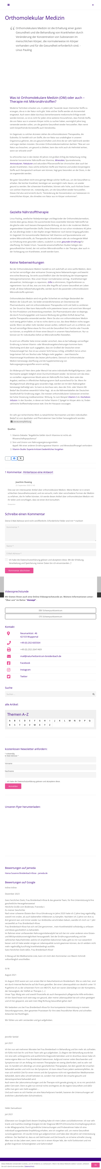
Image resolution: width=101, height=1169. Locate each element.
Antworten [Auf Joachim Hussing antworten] (11, 504)
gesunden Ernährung (71, 241)
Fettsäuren (28, 163)
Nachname (9, 771)
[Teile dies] (14, 458)
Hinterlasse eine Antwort (38, 472)
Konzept (31, 600)
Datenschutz (29, 1166)
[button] (8, 5)
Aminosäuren (16, 163)
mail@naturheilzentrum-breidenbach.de (40, 656)
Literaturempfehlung (21, 421)
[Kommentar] (50, 532)
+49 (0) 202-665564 (30, 642)
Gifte (50, 282)
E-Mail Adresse (12, 756)
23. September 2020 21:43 (25, 485)
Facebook (25, 662)
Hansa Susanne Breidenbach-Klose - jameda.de (26, 873)
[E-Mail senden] (8, 458)
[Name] (50, 546)
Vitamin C (72, 397)
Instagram (25, 669)
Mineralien (59, 160)
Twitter (23, 676)
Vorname (8, 763)
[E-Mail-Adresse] (50, 553)
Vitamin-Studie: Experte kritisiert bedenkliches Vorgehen (37, 449)
